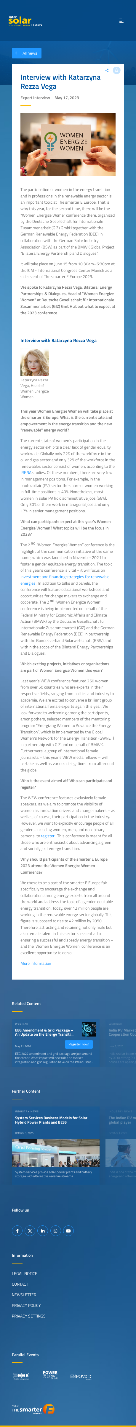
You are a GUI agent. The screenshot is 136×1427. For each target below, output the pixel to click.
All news (24, 53)
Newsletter (24, 1295)
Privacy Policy (26, 1305)
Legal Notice (24, 1273)
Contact (20, 1284)
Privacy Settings (29, 1316)
